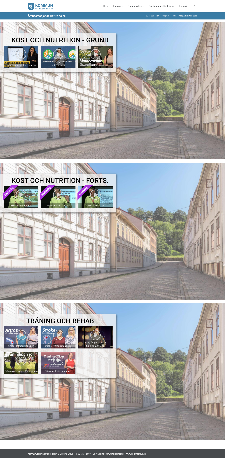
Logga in (183, 6)
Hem (105, 6)
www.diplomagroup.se (136, 454)
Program (165, 16)
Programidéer (136, 6)
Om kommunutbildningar (161, 6)
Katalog (118, 6)
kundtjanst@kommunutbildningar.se (108, 454)
